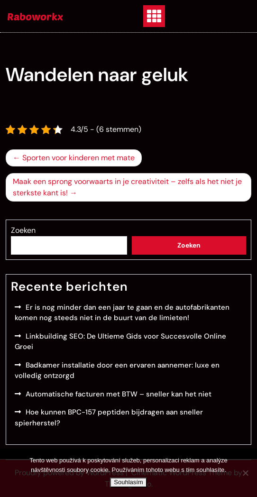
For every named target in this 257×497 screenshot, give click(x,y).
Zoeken (23, 230)
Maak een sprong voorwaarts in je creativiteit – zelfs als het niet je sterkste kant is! (127, 187)
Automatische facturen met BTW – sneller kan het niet (118, 394)
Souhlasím (128, 482)
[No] (245, 473)
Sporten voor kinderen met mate (78, 158)
